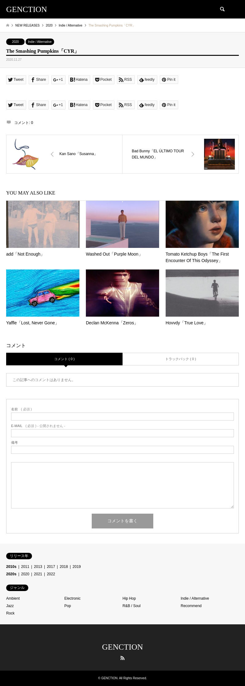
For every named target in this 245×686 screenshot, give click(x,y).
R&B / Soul (131, 606)
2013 (38, 567)
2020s (11, 574)
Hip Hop (129, 598)
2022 (51, 574)
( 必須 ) (21, 409)
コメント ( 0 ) (64, 359)
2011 (25, 567)
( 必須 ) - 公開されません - (38, 426)
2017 (51, 567)
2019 (77, 567)
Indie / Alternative (40, 41)
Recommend (191, 606)
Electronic (72, 598)
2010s (11, 567)
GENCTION (122, 647)
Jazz (10, 606)
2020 (15, 41)
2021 (38, 574)
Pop (67, 606)
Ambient (13, 598)
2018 (64, 567)
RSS (122, 658)
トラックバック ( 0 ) (180, 359)
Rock (10, 613)
